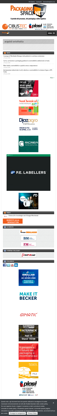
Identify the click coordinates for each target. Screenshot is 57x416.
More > (52, 78)
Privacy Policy (32, 413)
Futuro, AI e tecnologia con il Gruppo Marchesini (20, 215)
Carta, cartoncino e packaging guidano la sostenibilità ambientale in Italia (26, 61)
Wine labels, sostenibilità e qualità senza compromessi (20, 65)
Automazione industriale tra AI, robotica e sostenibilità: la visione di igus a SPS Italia (27, 71)
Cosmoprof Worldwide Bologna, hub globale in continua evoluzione (23, 56)
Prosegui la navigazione (17, 413)
